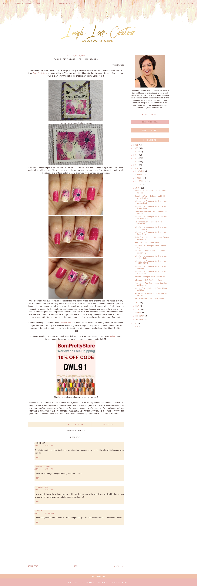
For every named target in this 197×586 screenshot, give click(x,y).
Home (5, 3)
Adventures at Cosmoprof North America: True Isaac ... (151, 228)
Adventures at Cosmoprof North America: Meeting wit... (151, 272)
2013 (136, 323)
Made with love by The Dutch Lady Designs (111, 582)
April (138, 309)
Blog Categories (60, 3)
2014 (136, 168)
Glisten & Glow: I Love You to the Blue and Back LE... (151, 294)
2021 (136, 145)
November (140, 174)
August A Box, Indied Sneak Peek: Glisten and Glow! (151, 289)
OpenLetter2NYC (42, 466)
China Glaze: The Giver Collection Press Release (151, 191)
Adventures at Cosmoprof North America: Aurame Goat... (151, 202)
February (140, 316)
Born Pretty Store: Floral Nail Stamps (149, 298)
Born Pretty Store (40, 73)
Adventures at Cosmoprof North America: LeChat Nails (151, 257)
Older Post (119, 566)
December (140, 171)
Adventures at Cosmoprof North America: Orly (151, 246)
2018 (136, 155)
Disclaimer (42, 3)
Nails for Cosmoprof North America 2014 (151, 276)
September (141, 181)
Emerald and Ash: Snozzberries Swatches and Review (151, 284)
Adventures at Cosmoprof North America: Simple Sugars (151, 207)
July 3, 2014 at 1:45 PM (44, 490)
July (137, 188)
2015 (136, 165)
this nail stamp (67, 323)
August (139, 184)
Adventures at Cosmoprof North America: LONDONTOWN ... (151, 262)
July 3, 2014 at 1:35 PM (44, 469)
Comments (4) (107, 424)
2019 (136, 151)
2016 (136, 161)
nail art (112, 336)
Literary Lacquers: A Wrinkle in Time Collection (149, 223)
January (139, 319)
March (138, 312)
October (140, 178)
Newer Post (33, 566)
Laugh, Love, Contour (83, 582)
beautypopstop (42, 487)
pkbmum (38, 510)
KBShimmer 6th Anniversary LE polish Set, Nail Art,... (151, 212)
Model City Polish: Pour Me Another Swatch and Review (152, 238)
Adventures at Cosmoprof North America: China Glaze (151, 233)
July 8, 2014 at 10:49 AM (45, 513)
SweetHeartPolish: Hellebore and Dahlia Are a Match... (150, 197)
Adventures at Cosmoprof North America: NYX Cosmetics (151, 217)
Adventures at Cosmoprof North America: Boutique (151, 267)
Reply (37, 457)
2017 (136, 158)
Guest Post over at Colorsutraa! (147, 242)
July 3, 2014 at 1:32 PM (44, 445)
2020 (136, 148)
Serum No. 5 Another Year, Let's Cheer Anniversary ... (150, 252)
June (137, 302)
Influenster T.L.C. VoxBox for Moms (148, 280)
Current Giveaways (22, 3)
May (137, 306)
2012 (136, 326)
